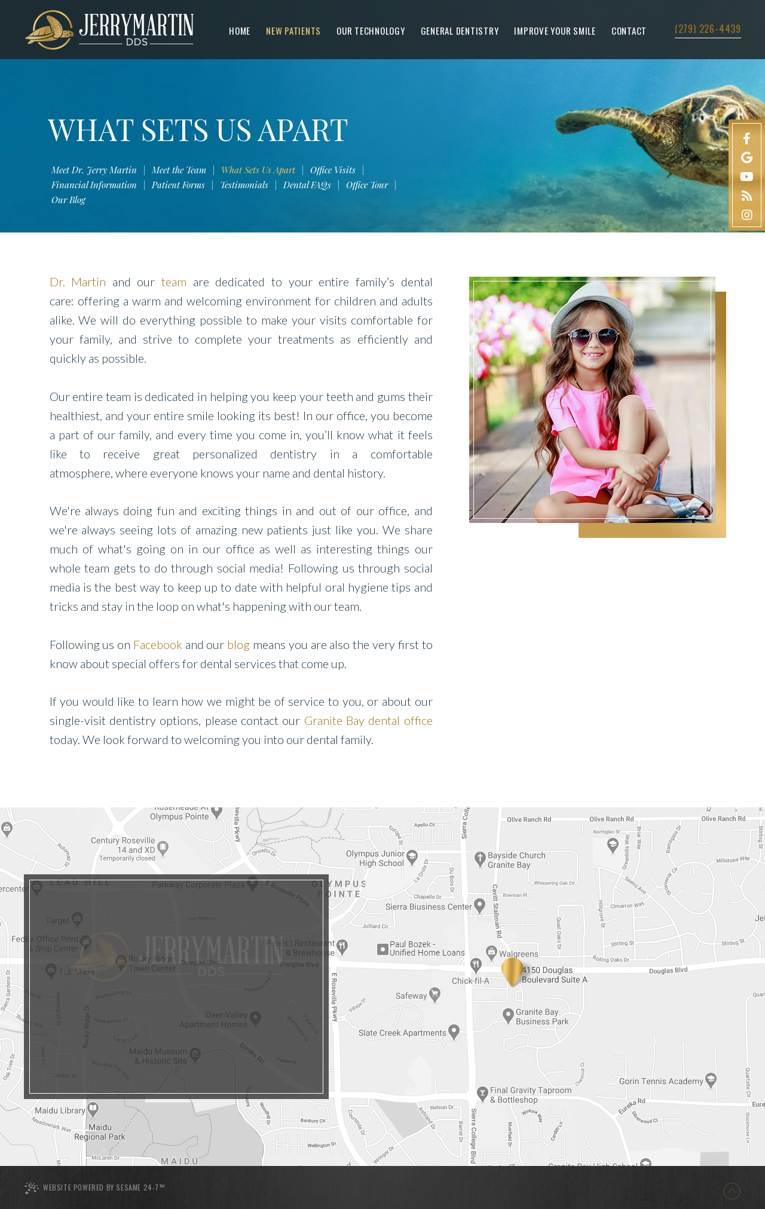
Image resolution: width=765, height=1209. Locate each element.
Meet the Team (179, 170)
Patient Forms (178, 185)
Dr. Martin (78, 281)
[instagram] (746, 213)
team (173, 281)
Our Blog (68, 200)
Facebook (157, 644)
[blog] (746, 194)
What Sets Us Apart (258, 170)
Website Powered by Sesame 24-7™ (94, 1188)
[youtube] (746, 175)
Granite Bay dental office (368, 720)
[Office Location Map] (518, 972)
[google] (746, 156)
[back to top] (730, 1186)
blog (238, 644)
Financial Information (94, 185)
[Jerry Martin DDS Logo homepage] (109, 30)
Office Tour (367, 185)
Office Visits (333, 170)
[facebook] (746, 137)
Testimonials (244, 185)
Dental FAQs (307, 185)
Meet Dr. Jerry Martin (94, 170)
